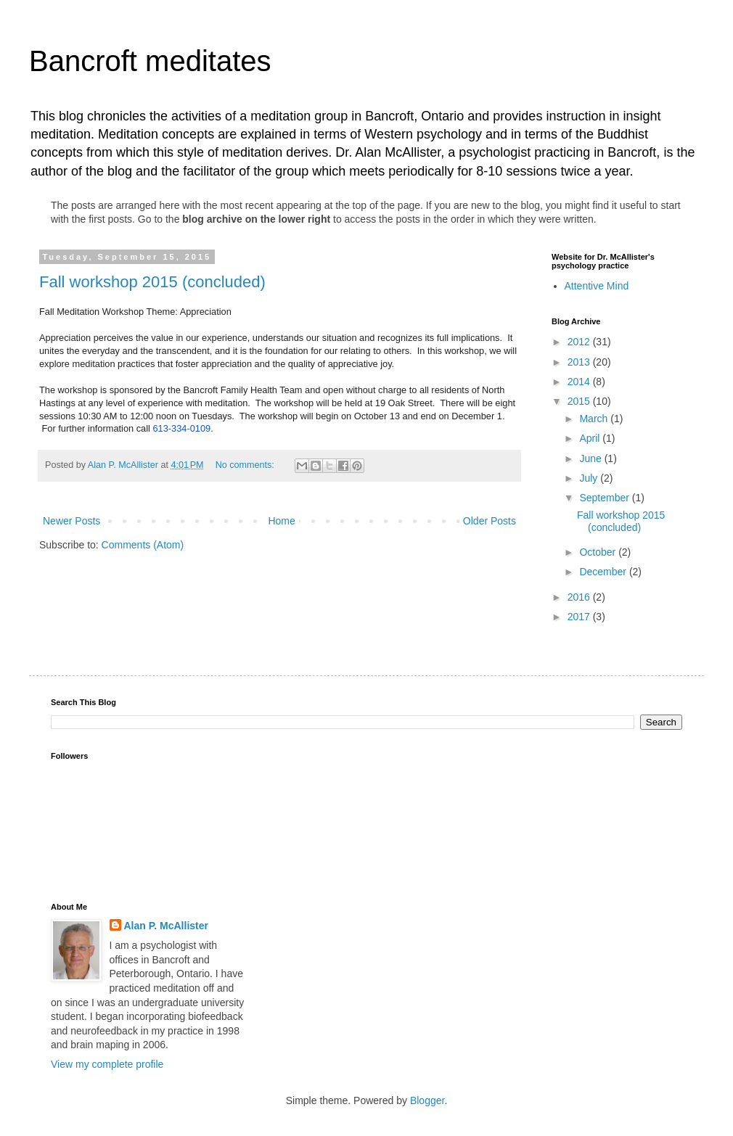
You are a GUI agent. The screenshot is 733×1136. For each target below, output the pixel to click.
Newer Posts (71, 521)
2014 (580, 381)
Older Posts (489, 521)
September (605, 497)
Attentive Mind (597, 286)
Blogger (427, 1100)
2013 (580, 362)
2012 (580, 341)
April (590, 438)
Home (281, 521)
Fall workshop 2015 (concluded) (152, 282)
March (594, 418)
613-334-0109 (181, 428)
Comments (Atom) (143, 545)
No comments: (246, 465)
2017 (580, 616)
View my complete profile (107, 1064)
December (603, 571)
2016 (580, 597)
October (598, 552)
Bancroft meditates (150, 61)
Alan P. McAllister (166, 925)
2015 (580, 401)
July (589, 478)
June (591, 458)
